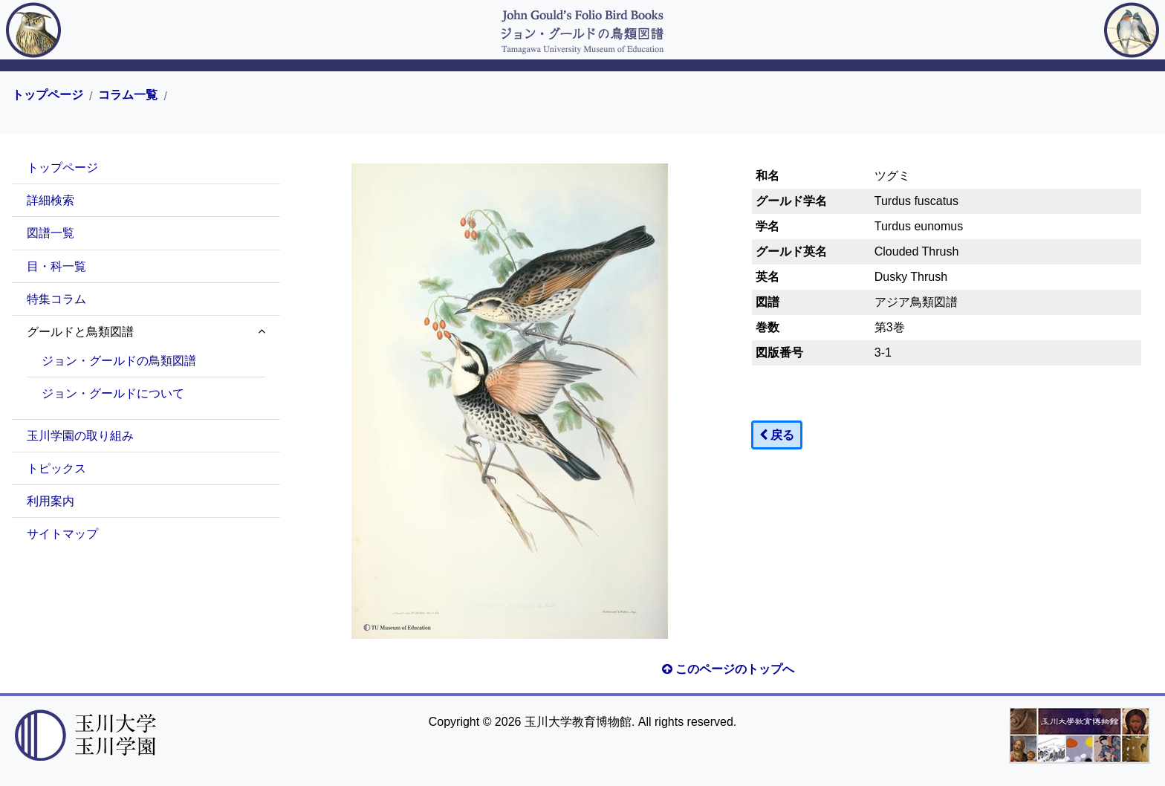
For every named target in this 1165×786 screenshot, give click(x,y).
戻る (776, 435)
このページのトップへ (728, 669)
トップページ (47, 95)
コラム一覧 (128, 95)
